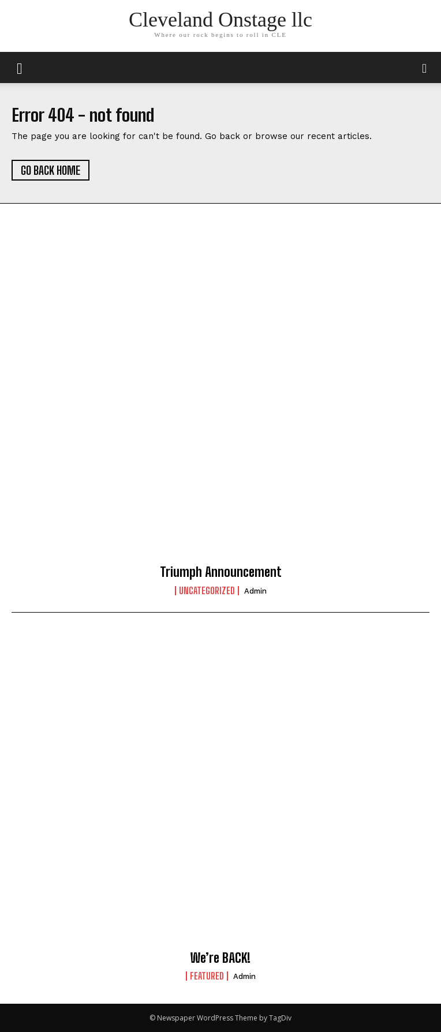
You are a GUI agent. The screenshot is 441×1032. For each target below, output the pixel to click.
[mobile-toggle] (19, 67)
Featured (207, 976)
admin (255, 591)
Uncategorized (207, 590)
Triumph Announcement (221, 572)
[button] (425, 67)
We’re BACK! (220, 958)
